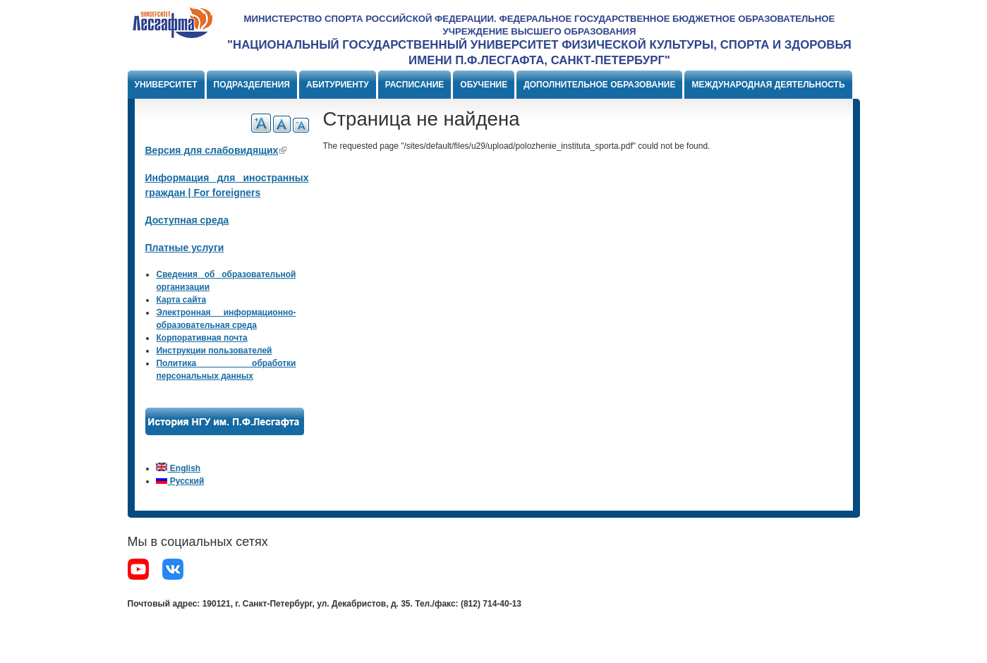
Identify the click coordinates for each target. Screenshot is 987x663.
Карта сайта (181, 300)
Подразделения (252, 85)
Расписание (414, 85)
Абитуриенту (337, 85)
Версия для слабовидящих (216, 150)
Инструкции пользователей (214, 350)
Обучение (483, 85)
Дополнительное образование (599, 85)
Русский (180, 481)
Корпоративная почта (201, 338)
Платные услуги (184, 247)
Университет (166, 85)
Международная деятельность (767, 85)
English (178, 468)
